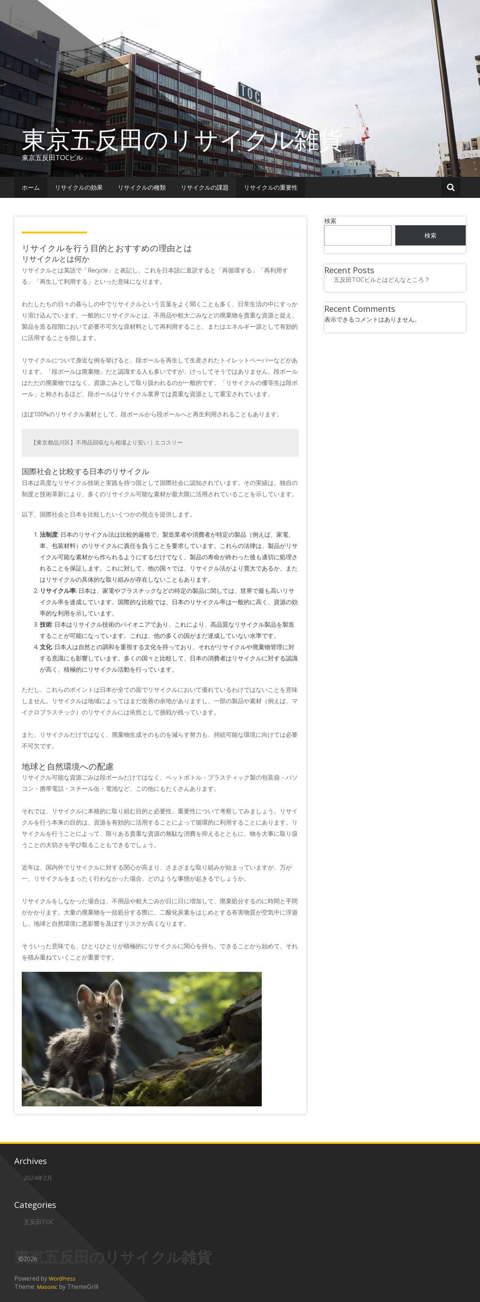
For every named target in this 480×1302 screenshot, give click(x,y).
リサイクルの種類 (142, 187)
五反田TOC (39, 1222)
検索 (330, 221)
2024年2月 (38, 1178)
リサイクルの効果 (79, 187)
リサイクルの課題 (205, 187)
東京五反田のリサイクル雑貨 (182, 139)
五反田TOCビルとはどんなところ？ (382, 279)
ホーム (31, 187)
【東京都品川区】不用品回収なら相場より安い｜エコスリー (107, 442)
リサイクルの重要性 (271, 187)
